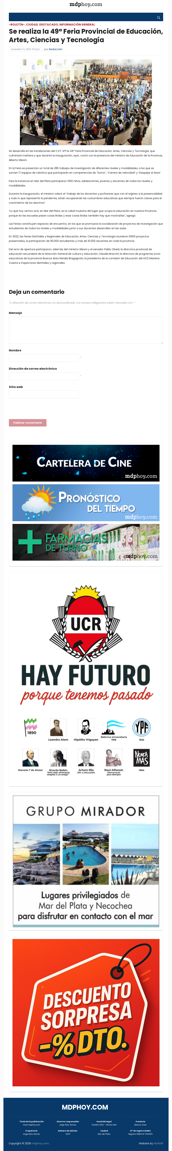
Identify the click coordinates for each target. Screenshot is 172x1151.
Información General (77, 24)
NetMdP (158, 1143)
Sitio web (16, 387)
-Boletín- (17, 24)
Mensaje (15, 313)
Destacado (48, 24)
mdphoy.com (85, 1107)
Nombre (15, 350)
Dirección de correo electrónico (33, 369)
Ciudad (32, 24)
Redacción (55, 49)
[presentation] (36, 410)
